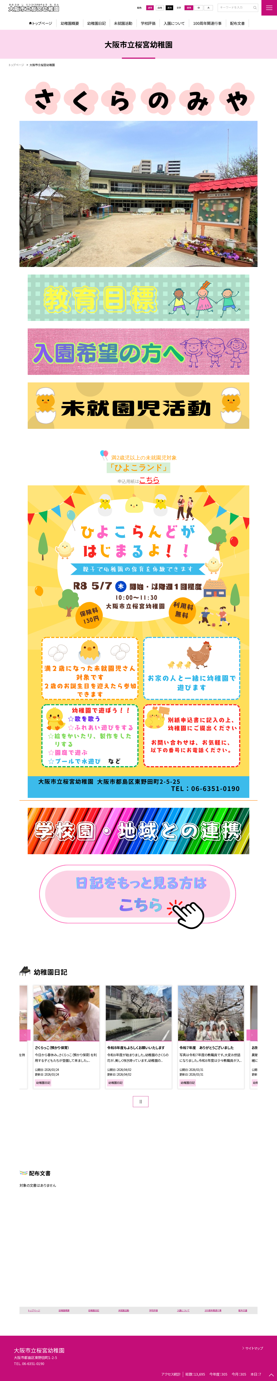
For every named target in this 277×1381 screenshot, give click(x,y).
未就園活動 (123, 23)
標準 (189, 7)
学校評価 (148, 23)
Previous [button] (25, 1034)
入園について (174, 23)
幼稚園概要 (70, 23)
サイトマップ (254, 1348)
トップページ (42, 23)
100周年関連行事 (207, 23)
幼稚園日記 (96, 23)
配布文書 (237, 23)
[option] (138, 1037)
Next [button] (252, 1034)
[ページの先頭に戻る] (271, 1375)
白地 (160, 7)
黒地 (169, 7)
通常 (150, 7)
